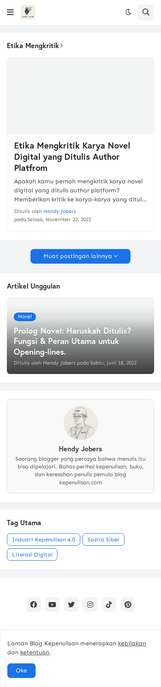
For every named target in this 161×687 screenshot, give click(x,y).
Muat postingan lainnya (77, 256)
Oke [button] (21, 670)
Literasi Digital (32, 554)
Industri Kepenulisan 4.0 (43, 539)
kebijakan (132, 643)
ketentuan (34, 652)
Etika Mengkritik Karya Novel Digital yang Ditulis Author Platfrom (72, 156)
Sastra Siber (103, 539)
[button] (10, 12)
